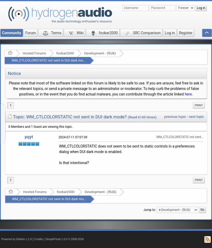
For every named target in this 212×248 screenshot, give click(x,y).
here (188, 94)
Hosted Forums (34, 53)
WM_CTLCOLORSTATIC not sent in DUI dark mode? (50, 60)
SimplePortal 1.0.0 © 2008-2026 (64, 239)
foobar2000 (65, 53)
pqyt (29, 136)
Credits (38, 239)
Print (199, 105)
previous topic (175, 117)
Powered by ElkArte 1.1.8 (16, 239)
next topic (196, 117)
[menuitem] (199, 105)
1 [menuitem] (11, 105)
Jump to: (150, 209)
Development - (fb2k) (100, 53)
